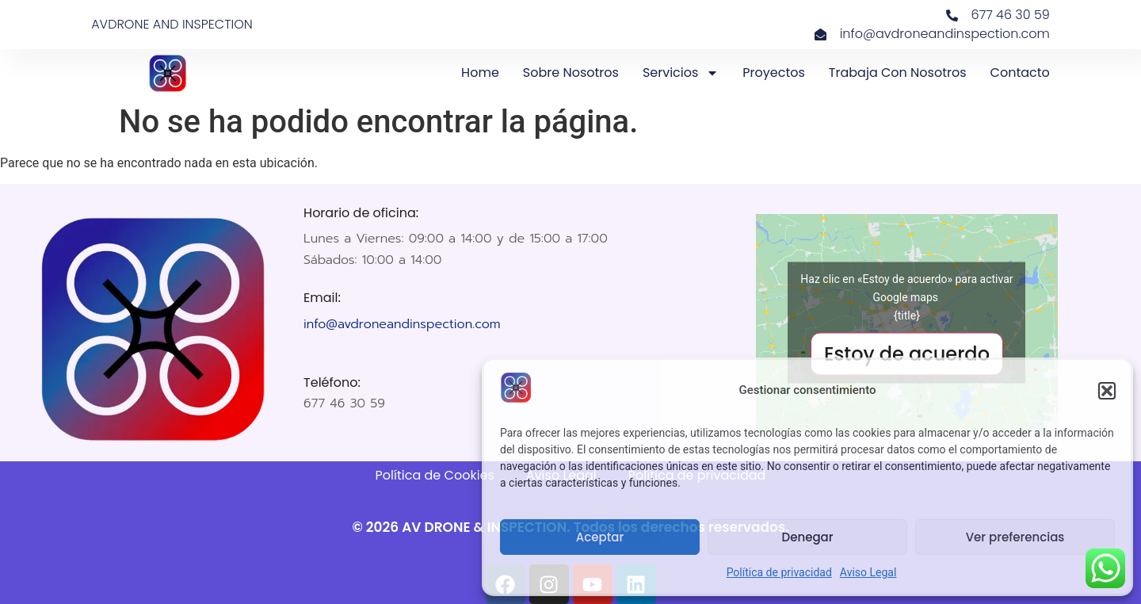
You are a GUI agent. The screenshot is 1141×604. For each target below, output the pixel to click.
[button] (1107, 391)
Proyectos (773, 72)
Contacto (1020, 72)
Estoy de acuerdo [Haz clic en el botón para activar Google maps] (907, 354)
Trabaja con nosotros (898, 72)
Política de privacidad (779, 572)
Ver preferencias (1015, 537)
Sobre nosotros (571, 72)
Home (480, 72)
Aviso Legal (868, 572)
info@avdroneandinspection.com (402, 324)
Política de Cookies (435, 475)
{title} (907, 315)
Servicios (681, 73)
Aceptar (600, 537)
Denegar (808, 537)
